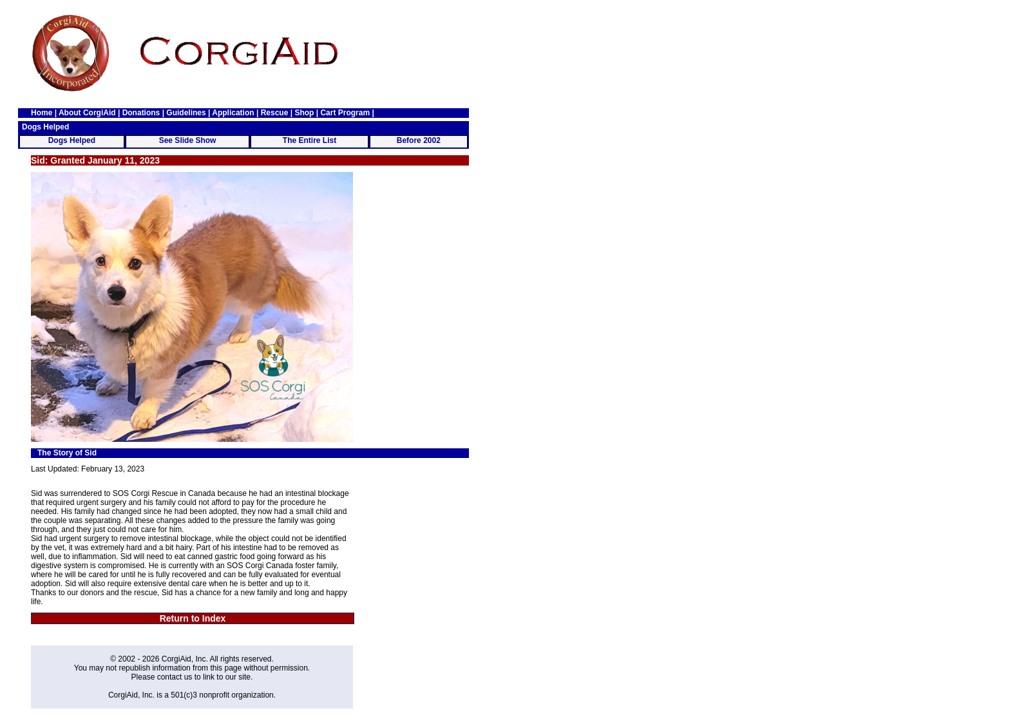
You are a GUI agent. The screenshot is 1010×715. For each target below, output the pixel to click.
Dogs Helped (71, 140)
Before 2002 (419, 140)
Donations (141, 112)
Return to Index (193, 618)
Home (41, 112)
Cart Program (345, 112)
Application (233, 112)
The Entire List (309, 140)
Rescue (275, 112)
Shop (304, 112)
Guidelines (185, 112)
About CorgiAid (87, 112)
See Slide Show (187, 140)
